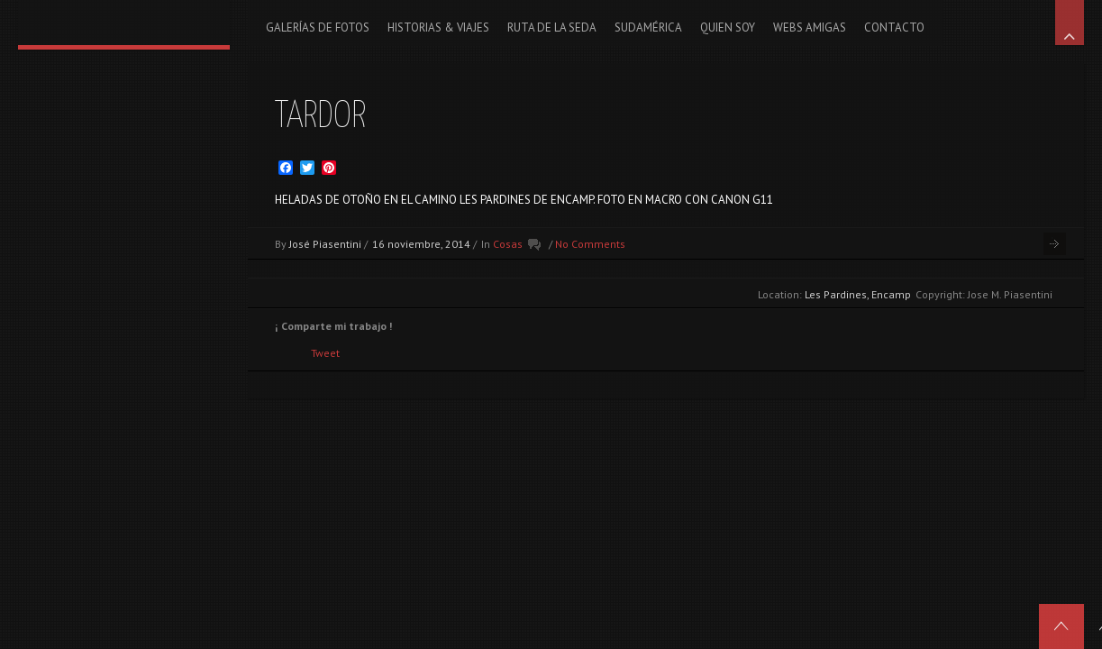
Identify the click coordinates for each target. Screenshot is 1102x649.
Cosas (508, 244)
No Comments (590, 244)
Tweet (325, 353)
